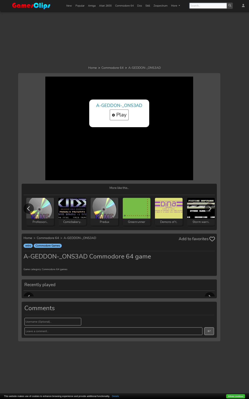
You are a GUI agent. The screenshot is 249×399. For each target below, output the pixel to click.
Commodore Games (47, 246)
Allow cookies (235, 396)
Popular (80, 5)
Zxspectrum (161, 5)
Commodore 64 (124, 5)
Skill (147, 5)
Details (115, 396)
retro (28, 246)
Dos (139, 5)
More (174, 5)
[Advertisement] (124, 38)
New (69, 5)
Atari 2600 (105, 5)
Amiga (92, 5)
